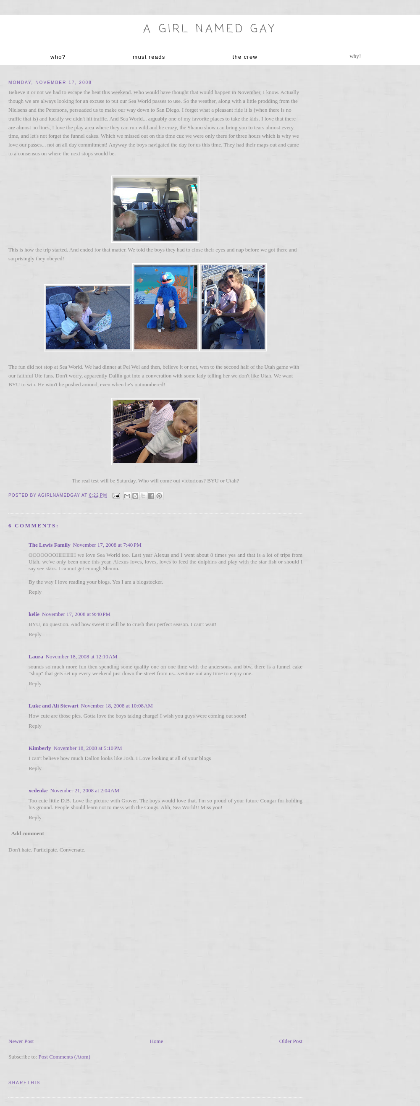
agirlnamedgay (59, 495)
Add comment (27, 833)
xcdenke (38, 790)
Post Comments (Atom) (65, 1057)
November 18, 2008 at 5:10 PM (87, 748)
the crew (245, 57)
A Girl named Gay (209, 29)
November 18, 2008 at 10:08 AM (117, 705)
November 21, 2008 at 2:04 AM (84, 790)
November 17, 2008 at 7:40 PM (107, 545)
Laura (36, 656)
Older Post (290, 1041)
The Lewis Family (50, 545)
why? (355, 56)
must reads (149, 57)
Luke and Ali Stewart (54, 705)
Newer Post (21, 1041)
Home (156, 1041)
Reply (35, 592)
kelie (34, 614)
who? (58, 57)
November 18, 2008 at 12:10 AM (82, 656)
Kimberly (40, 748)
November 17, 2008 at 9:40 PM (76, 614)
